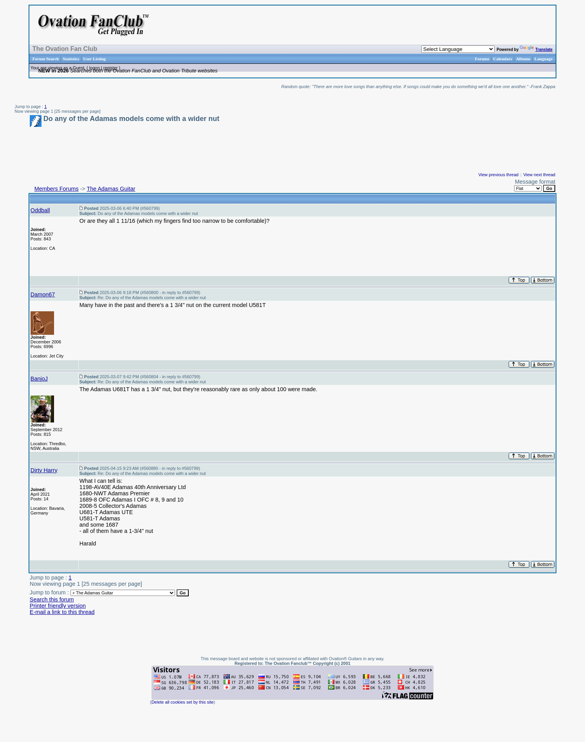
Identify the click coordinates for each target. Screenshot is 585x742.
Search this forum (52, 599)
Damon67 (43, 294)
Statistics (71, 58)
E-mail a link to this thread (62, 612)
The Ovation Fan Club (64, 48)
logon (94, 67)
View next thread (539, 174)
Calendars (502, 58)
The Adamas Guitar (111, 189)
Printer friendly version (58, 606)
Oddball (40, 210)
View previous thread (498, 174)
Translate (536, 49)
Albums (523, 58)
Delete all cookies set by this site (183, 702)
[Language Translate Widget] (458, 49)
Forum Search (45, 58)
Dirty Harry (44, 470)
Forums (482, 58)
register (110, 67)
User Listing (94, 58)
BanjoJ (39, 379)
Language (543, 58)
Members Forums (56, 189)
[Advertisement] (456, 25)
